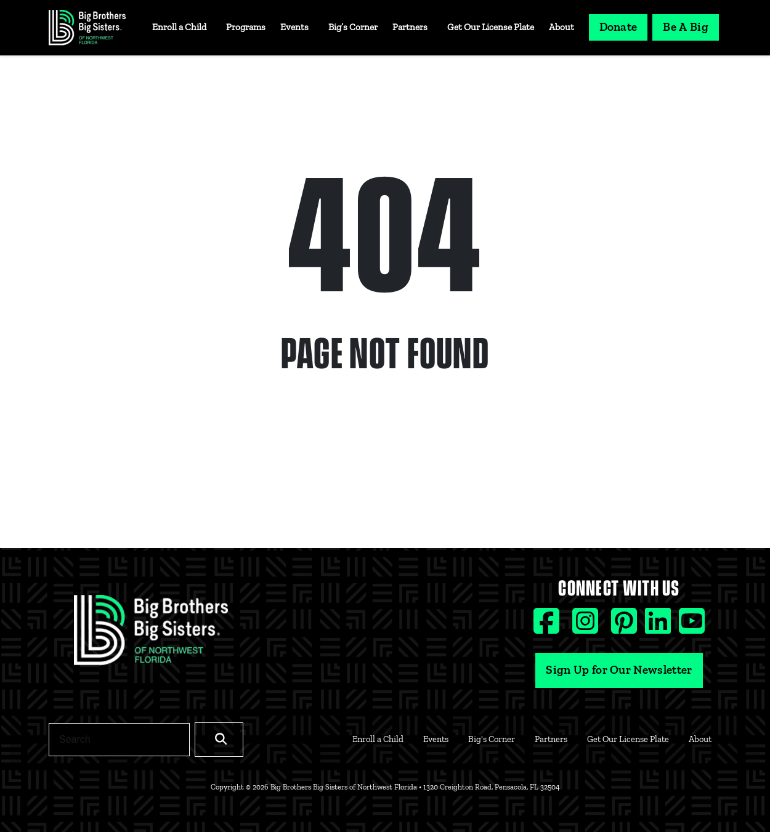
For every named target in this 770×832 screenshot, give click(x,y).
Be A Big (685, 27)
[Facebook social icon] (547, 627)
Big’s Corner (353, 27)
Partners (410, 27)
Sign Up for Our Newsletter (619, 670)
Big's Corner (491, 739)
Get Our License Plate (490, 27)
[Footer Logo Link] (151, 634)
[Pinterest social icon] (625, 627)
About (561, 27)
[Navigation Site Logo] (87, 27)
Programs (245, 27)
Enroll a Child (179, 27)
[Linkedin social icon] (659, 627)
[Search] (119, 739)
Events (294, 27)
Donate (618, 27)
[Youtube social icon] (692, 627)
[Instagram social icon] (586, 627)
